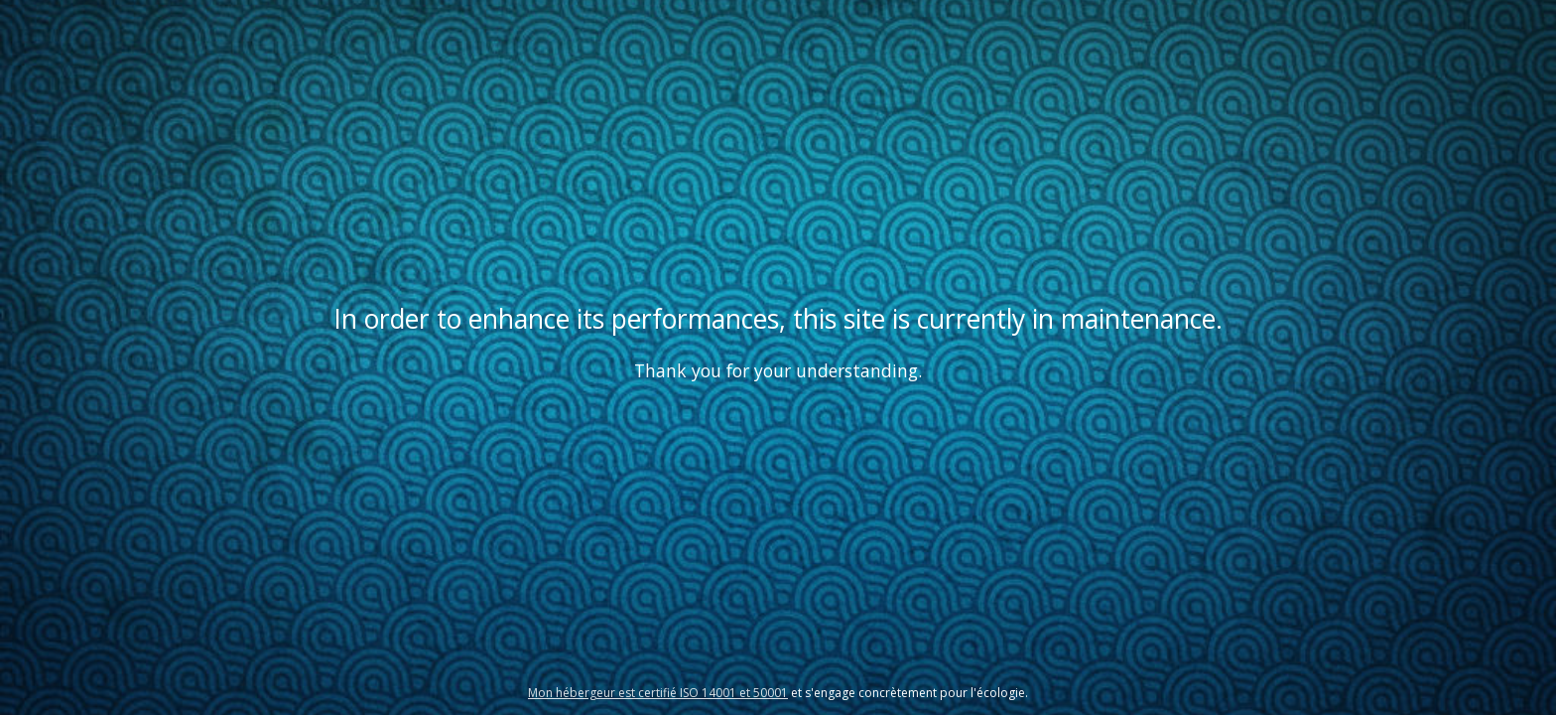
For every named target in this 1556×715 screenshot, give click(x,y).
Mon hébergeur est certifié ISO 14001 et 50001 (658, 692)
